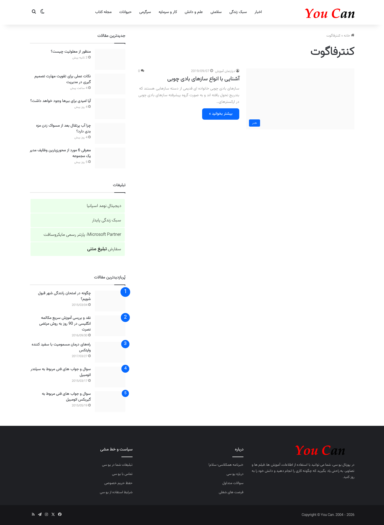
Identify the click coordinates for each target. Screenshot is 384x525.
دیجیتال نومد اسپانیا (104, 206)
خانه (349, 36)
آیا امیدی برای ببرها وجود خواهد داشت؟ (60, 101)
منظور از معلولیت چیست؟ (71, 52)
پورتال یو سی (342, 465)
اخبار (258, 12)
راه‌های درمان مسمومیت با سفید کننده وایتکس (61, 348)
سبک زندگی (238, 12)
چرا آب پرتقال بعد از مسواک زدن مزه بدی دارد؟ (63, 129)
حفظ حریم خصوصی (118, 483)
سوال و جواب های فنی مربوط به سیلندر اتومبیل (60, 372)
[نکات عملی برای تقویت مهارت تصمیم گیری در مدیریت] (110, 84)
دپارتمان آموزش (225, 71)
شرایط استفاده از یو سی (116, 492)
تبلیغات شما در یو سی (117, 465)
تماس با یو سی (122, 474)
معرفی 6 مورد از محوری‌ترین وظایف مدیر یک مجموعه (60, 153)
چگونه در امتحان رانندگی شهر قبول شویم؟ (64, 296)
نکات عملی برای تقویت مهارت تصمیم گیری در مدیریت (62, 79)
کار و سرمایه (168, 12)
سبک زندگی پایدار (106, 220)
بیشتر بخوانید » (220, 114)
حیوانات (125, 12)
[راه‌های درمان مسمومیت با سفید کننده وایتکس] (110, 352)
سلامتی (216, 12)
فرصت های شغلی (231, 492)
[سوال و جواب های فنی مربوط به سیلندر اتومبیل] (110, 377)
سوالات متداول (232, 483)
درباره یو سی (235, 474)
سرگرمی (145, 12)
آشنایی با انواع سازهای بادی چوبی (203, 79)
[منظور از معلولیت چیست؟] (110, 59)
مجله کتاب (103, 12)
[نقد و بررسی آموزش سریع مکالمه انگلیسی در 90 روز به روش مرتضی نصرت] (110, 325)
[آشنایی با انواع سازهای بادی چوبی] (300, 98)
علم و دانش (194, 12)
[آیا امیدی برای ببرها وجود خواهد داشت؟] (110, 108)
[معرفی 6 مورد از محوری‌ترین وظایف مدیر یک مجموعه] (110, 158)
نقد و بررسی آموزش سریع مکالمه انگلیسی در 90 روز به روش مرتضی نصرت (65, 324)
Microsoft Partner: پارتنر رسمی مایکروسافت (82, 235)
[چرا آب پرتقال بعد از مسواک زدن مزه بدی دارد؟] (110, 133)
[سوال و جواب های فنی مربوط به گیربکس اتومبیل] (110, 401)
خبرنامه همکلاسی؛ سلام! (225, 465)
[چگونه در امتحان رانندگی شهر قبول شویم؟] (110, 301)
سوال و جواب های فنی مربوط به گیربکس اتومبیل (66, 397)
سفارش (104, 249)
